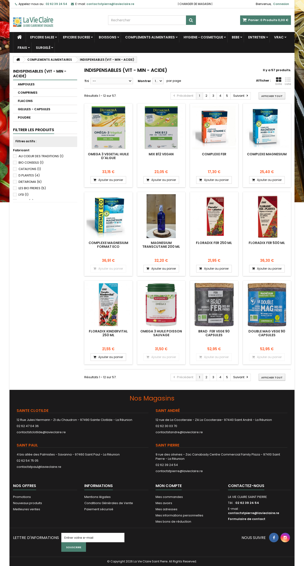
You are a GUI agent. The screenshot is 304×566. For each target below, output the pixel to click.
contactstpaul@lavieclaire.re (39, 467)
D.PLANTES (29, 175)
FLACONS (25, 101)
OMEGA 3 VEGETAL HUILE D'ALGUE (108, 156)
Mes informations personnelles (179, 515)
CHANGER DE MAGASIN (195, 4)
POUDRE (24, 117)
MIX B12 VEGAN (161, 154)
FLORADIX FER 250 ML (214, 242)
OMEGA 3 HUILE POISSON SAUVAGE (161, 333)
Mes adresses (166, 509)
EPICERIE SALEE (42, 37)
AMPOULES (26, 84)
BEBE (235, 37)
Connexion (281, 4)
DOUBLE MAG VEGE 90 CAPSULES (266, 333)
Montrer (144, 81)
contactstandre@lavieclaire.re (179, 432)
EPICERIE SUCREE (76, 37)
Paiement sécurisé (98, 509)
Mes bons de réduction (173, 521)
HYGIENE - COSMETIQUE (203, 37)
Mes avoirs (164, 503)
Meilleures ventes (26, 509)
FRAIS (22, 47)
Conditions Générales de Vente (108, 503)
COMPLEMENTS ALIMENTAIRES (150, 37)
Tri (86, 81)
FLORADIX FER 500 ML (267, 242)
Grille (278, 81)
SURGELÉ (43, 47)
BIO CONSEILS (31, 162)
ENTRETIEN (256, 37)
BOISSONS (107, 37)
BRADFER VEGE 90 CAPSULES (214, 333)
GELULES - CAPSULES (34, 109)
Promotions (22, 497)
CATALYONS (30, 169)
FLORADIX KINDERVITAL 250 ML (108, 333)
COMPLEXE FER (214, 154)
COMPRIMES (28, 92)
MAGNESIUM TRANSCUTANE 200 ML (161, 244)
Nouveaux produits (27, 503)
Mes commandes (169, 497)
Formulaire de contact (246, 519)
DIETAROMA (30, 181)
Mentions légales (97, 497)
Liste (288, 81)
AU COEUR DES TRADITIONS (41, 156)
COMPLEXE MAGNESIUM (267, 154)
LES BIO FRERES (32, 188)
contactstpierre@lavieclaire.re (179, 471)
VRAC (279, 37)
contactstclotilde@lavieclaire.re (41, 432)
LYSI (23, 194)
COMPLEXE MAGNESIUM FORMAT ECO (108, 244)
